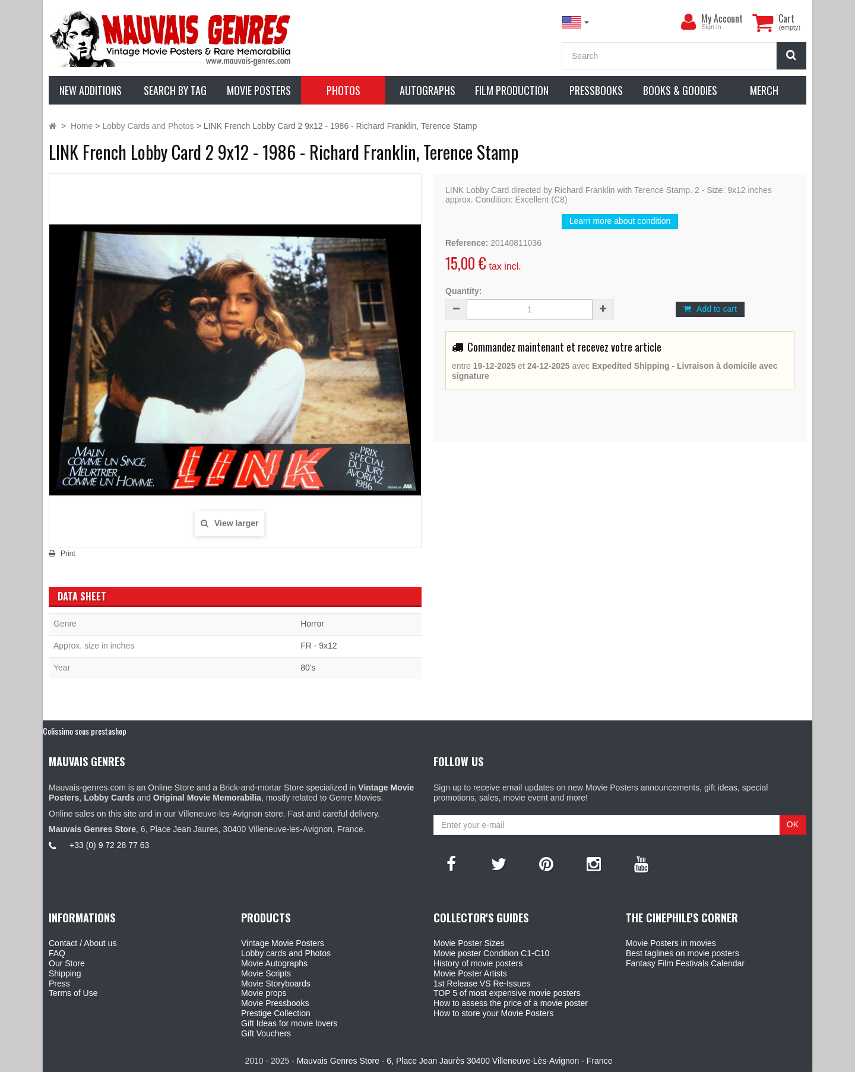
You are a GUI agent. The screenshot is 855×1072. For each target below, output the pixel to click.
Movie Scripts (266, 973)
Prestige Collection (276, 1013)
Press (59, 983)
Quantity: (463, 291)
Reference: (466, 243)
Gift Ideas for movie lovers (289, 1023)
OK (793, 824)
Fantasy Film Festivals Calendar (685, 963)
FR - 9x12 (318, 645)
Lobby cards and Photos (286, 953)
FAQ (57, 953)
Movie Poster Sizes (469, 943)
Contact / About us (82, 943)
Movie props (263, 993)
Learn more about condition (619, 221)
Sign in (711, 26)
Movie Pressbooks (275, 1003)
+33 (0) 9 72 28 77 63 (109, 845)
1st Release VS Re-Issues (481, 983)
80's (307, 667)
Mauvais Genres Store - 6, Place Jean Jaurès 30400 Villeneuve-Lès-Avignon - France (455, 1060)
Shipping (65, 973)
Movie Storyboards (276, 983)
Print (68, 553)
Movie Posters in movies (671, 943)
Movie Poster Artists (470, 973)
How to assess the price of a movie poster (510, 1003)
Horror (312, 623)
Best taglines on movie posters (682, 953)
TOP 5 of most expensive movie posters (507, 993)
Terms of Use (73, 993)
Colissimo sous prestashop (84, 731)
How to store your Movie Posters (493, 1013)
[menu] (688, 22)
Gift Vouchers (266, 1033)
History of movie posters (477, 963)
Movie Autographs (274, 963)
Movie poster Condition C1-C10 (491, 953)
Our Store (67, 963)
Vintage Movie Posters (282, 943)
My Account (722, 18)
